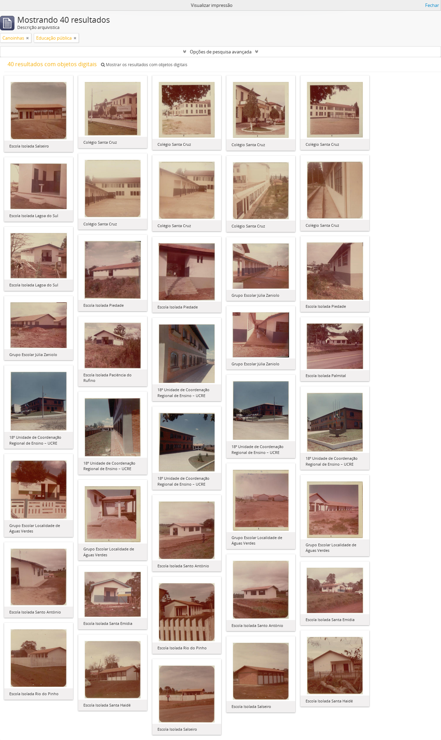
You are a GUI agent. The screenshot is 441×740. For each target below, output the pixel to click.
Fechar (432, 5)
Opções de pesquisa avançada (221, 52)
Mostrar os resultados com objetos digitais (144, 65)
